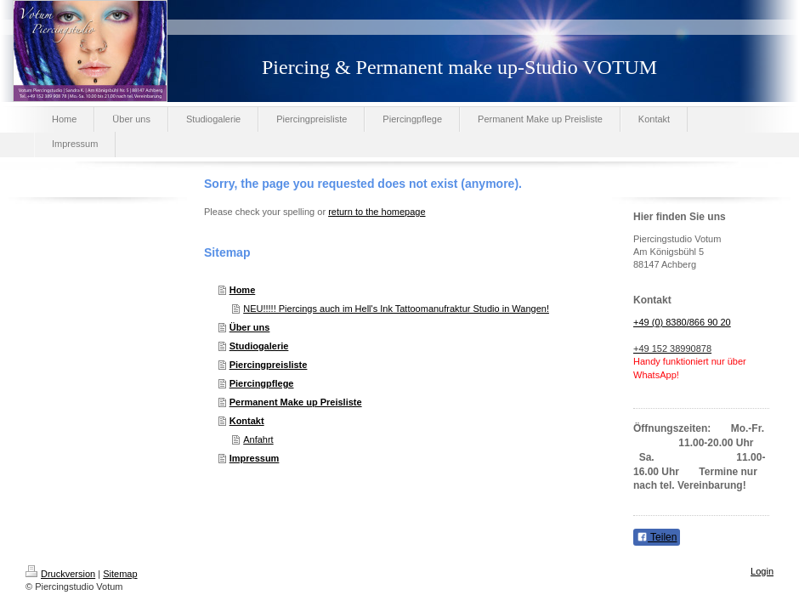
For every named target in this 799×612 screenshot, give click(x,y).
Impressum (255, 458)
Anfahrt (258, 439)
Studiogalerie (259, 346)
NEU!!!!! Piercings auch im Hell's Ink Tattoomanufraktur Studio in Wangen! (396, 308)
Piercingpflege (262, 383)
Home (243, 290)
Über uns (250, 327)
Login (762, 571)
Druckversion (60, 574)
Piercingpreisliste (269, 365)
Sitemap (120, 574)
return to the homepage (376, 212)
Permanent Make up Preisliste (296, 402)
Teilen (657, 537)
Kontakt (247, 421)
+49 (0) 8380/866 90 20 (682, 322)
